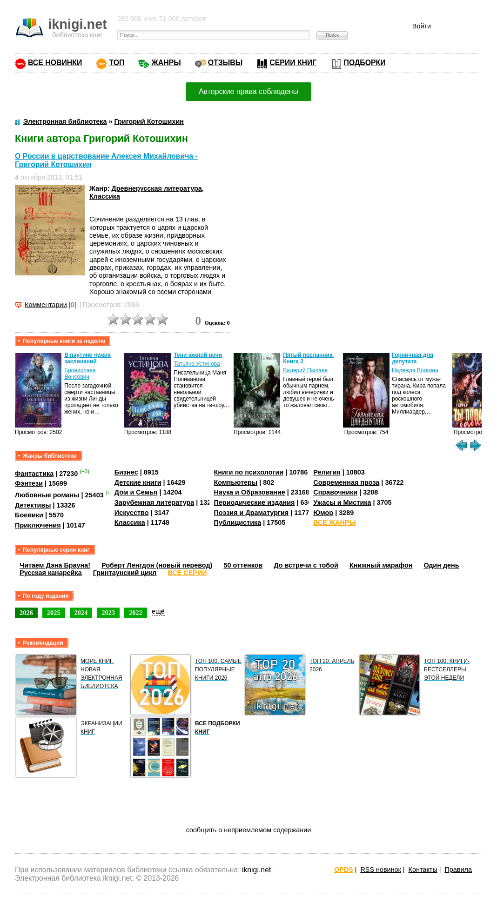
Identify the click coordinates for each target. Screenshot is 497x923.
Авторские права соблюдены (248, 91)
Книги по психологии (249, 472)
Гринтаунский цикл (125, 572)
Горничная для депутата (412, 358)
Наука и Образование (249, 492)
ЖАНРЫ (166, 63)
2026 (26, 612)
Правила (458, 869)
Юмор (323, 512)
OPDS (343, 869)
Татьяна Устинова (197, 364)
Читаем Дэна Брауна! (55, 565)
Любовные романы (47, 495)
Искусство (131, 512)
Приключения (38, 525)
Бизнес (126, 472)
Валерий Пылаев (305, 370)
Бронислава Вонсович (79, 373)
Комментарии (46, 304)
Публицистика (238, 522)
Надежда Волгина (415, 370)
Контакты (423, 869)
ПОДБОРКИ (365, 63)
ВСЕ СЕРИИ (187, 572)
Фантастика (34, 473)
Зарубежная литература (154, 502)
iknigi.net (256, 870)
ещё (158, 611)
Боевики (29, 515)
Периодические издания (254, 502)
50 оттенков (242, 565)
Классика (104, 196)
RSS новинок (380, 869)
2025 (53, 612)
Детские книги (137, 482)
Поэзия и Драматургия (251, 512)
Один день (441, 565)
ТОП (116, 63)
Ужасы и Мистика (342, 502)
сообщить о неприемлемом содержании (248, 830)
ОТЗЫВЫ (225, 63)
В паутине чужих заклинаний (87, 358)
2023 (108, 612)
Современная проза (346, 482)
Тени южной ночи (198, 355)
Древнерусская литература (157, 188)
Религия (326, 472)
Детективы (33, 505)
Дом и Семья (136, 492)
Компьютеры (236, 482)
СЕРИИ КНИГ (292, 63)
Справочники (335, 492)
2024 (81, 612)
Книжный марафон (381, 565)
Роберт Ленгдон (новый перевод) (156, 565)
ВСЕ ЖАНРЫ (334, 522)
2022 (135, 612)
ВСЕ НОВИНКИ (55, 63)
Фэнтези (29, 483)
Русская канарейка (51, 572)
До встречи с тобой (306, 565)
